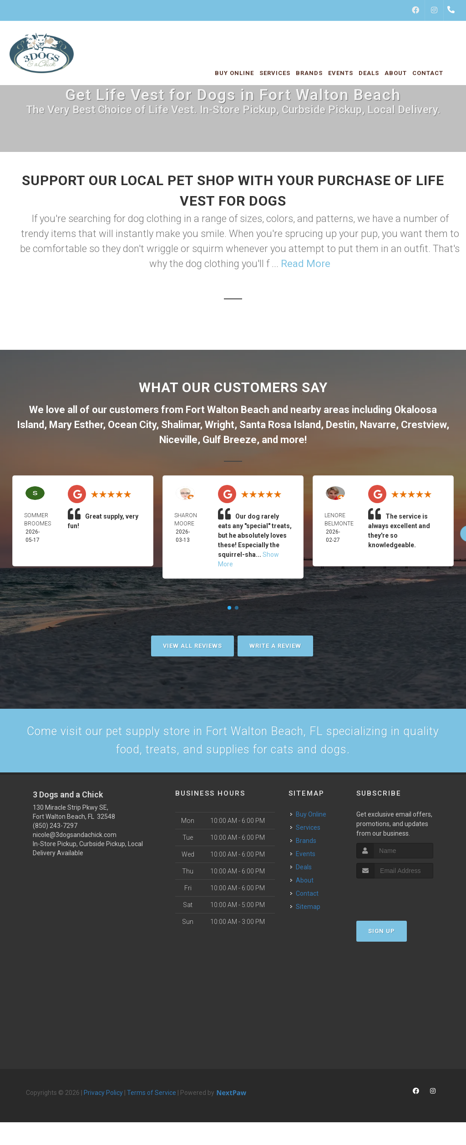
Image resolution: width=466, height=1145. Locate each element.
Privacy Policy (103, 1100)
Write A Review (275, 645)
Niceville (178, 439)
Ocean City (132, 424)
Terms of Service (151, 1100)
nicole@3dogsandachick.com (74, 842)
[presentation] (404, 902)
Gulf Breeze (230, 439)
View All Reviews (192, 645)
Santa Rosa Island (280, 424)
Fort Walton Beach (227, 409)
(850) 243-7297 (55, 833)
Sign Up (381, 938)
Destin (340, 424)
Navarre (378, 424)
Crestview (423, 424)
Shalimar (180, 424)
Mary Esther (76, 424)
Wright (219, 424)
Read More (305, 263)
